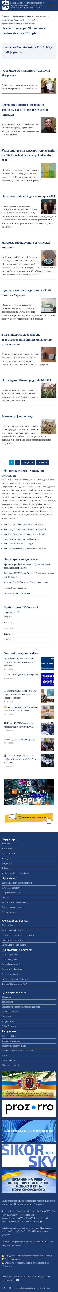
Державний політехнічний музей (17, 883)
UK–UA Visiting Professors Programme (21, 674)
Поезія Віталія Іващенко (15, 588)
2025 (6, 623)
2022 (6, 639)
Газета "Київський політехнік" (16, 979)
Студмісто (6, 897)
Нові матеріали (27, 1215)
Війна (4, 1055)
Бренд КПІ (45, 1211)
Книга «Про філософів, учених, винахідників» (25, 548)
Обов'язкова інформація (28, 1211)
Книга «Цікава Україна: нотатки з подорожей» (25, 529)
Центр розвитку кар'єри (12, 907)
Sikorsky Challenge (10, 1036)
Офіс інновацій (8, 912)
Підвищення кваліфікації (13, 940)
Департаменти (8, 853)
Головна (5, 17)
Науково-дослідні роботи (13, 969)
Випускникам (8, 1021)
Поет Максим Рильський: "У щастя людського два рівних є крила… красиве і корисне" (20, 694)
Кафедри (6, 868)
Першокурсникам (10, 1011)
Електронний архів (10, 974)
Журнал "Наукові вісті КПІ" (14, 984)
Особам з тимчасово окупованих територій (21, 1007)
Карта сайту (12, 1215)
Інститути (6, 858)
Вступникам (7, 1002)
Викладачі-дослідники (12, 1041)
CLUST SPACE (8, 1060)
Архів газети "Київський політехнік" (29, 17)
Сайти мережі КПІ (10, 954)
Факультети (7, 863)
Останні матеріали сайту (21, 653)
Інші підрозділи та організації (15, 873)
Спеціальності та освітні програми (18, 1051)
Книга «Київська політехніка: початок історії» (25, 534)
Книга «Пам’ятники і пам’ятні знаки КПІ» (23, 525)
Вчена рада (7, 849)
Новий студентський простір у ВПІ (20, 739)
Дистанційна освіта (10, 925)
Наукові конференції (11, 964)
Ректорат (6, 844)
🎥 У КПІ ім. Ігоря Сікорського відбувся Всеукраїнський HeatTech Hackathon (20, 759)
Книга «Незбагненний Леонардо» (19, 544)
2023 (6, 634)
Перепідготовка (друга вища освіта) (18, 935)
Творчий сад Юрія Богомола (17, 593)
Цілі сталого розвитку (12, 1065)
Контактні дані (8, 1211)
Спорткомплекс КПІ (11, 892)
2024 (6, 628)
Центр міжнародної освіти (14, 945)
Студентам (6, 1016)
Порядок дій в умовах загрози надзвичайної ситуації (29, 1256)
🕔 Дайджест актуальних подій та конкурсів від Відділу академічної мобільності (19, 662)
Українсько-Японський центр (15, 902)
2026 (6, 617)
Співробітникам (9, 1026)
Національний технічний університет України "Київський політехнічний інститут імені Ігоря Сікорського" (27, 5)
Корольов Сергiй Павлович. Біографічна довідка (26, 582)
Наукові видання (9, 959)
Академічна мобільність (13, 930)
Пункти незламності (14, 1259)
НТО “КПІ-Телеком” (11, 888)
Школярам (6, 997)
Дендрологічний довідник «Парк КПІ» (21, 539)
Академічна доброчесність (14, 1046)
